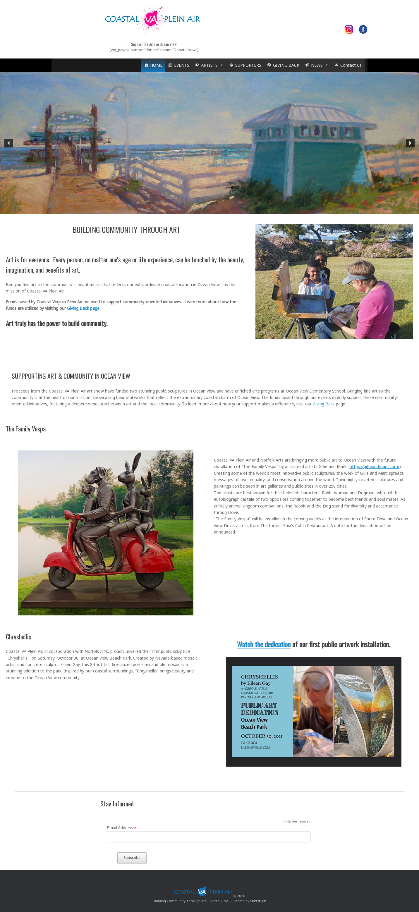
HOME (156, 65)
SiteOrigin (258, 901)
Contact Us (351, 65)
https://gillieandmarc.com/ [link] (374, 466)
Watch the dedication (264, 644)
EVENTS (181, 65)
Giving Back (324, 404)
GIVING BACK (286, 65)
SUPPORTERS (248, 65)
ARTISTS (212, 65)
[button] (8, 143)
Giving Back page (83, 308)
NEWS (320, 65)
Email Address (122, 828)
